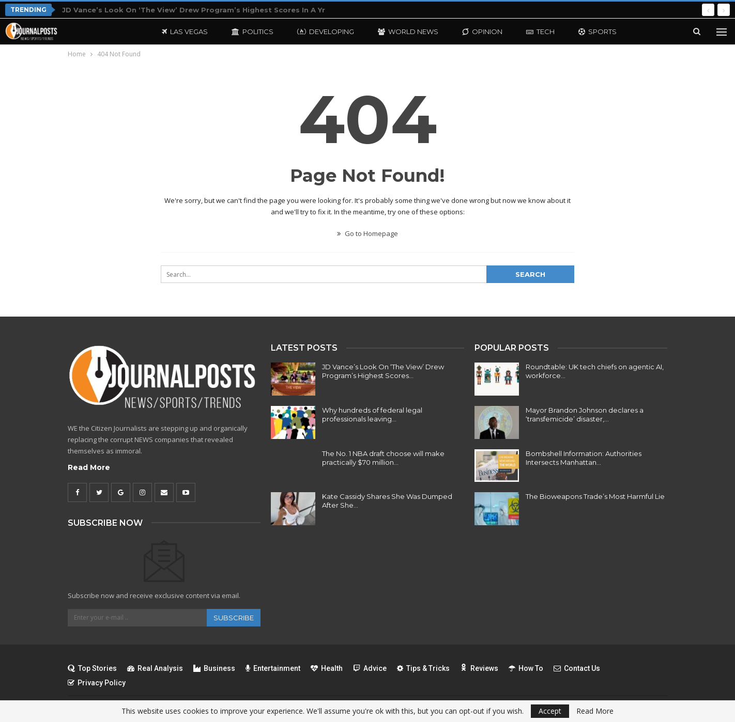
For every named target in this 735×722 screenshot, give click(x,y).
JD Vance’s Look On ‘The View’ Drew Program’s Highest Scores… (383, 371)
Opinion (482, 31)
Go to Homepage (367, 233)
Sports (597, 31)
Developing (325, 31)
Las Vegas (185, 31)
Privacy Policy (97, 683)
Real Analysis (155, 668)
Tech (540, 31)
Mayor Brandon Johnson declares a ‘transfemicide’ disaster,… (585, 414)
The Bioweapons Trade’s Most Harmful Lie (595, 496)
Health (327, 668)
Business (214, 668)
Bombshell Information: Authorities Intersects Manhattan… (583, 457)
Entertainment (273, 668)
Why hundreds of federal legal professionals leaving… (372, 414)
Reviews (479, 668)
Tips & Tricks (423, 668)
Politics (252, 31)
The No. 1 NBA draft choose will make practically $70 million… (383, 457)
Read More (89, 467)
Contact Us (577, 668)
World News (408, 31)
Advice (370, 668)
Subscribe (233, 618)
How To (526, 668)
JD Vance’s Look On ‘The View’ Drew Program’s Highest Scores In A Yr (193, 10)
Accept (550, 711)
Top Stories (92, 668)
